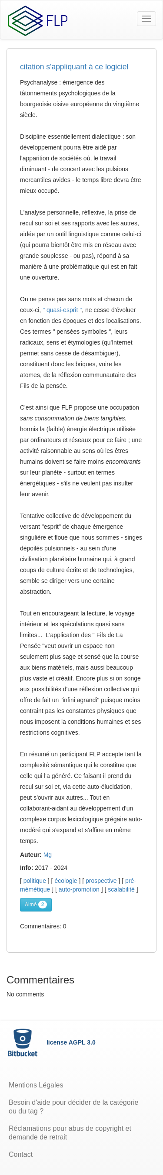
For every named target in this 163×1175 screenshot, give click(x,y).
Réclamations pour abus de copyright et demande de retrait (70, 1133)
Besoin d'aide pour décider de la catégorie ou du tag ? (73, 1107)
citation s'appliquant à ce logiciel (74, 66)
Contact (21, 1154)
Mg (47, 854)
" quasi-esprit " (62, 309)
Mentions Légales (36, 1085)
